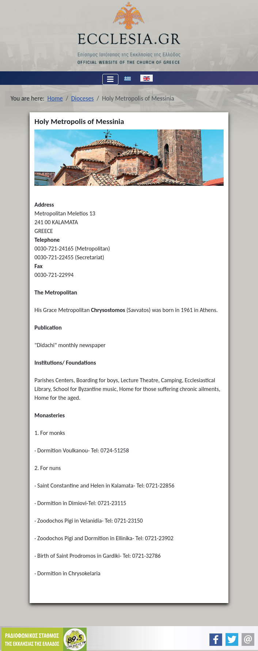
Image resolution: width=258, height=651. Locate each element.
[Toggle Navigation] (110, 79)
